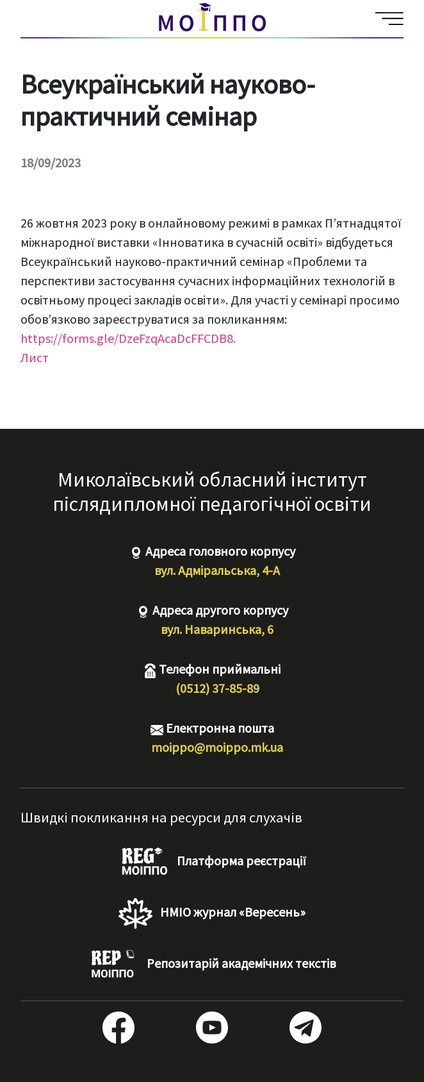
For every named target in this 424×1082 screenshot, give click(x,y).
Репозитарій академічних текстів (212, 964)
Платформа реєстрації (212, 862)
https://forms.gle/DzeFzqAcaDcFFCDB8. (128, 338)
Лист (34, 357)
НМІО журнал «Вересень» (212, 913)
